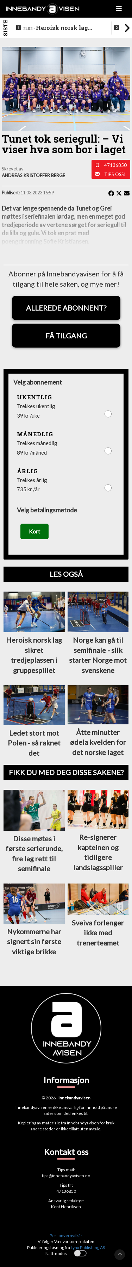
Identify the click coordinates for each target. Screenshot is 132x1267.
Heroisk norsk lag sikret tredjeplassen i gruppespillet (55, 28)
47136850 (115, 165)
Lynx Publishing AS (88, 1247)
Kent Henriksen (66, 1206)
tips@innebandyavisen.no (66, 1175)
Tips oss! (115, 174)
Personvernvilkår (66, 1235)
